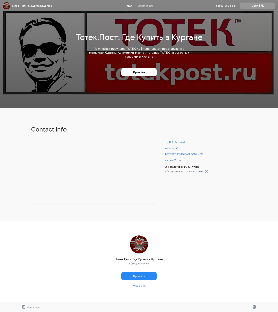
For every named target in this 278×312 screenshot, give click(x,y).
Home (128, 6)
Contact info (146, 6)
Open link (258, 5)
